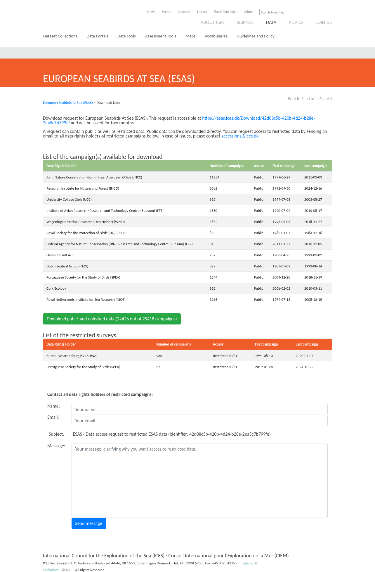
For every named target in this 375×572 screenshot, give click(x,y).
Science (245, 22)
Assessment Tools (160, 36)
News (151, 12)
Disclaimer (51, 570)
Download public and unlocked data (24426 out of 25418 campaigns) (112, 319)
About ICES (212, 22)
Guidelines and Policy (255, 36)
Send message (88, 523)
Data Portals (97, 36)
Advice (296, 22)
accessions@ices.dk (239, 136)
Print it (293, 98)
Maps (190, 36)
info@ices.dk (248, 563)
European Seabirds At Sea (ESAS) (68, 102)
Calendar (184, 12)
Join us (324, 22)
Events (166, 12)
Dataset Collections (60, 36)
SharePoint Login (226, 12)
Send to (308, 98)
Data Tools (126, 36)
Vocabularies (216, 36)
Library (202, 12)
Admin (249, 12)
